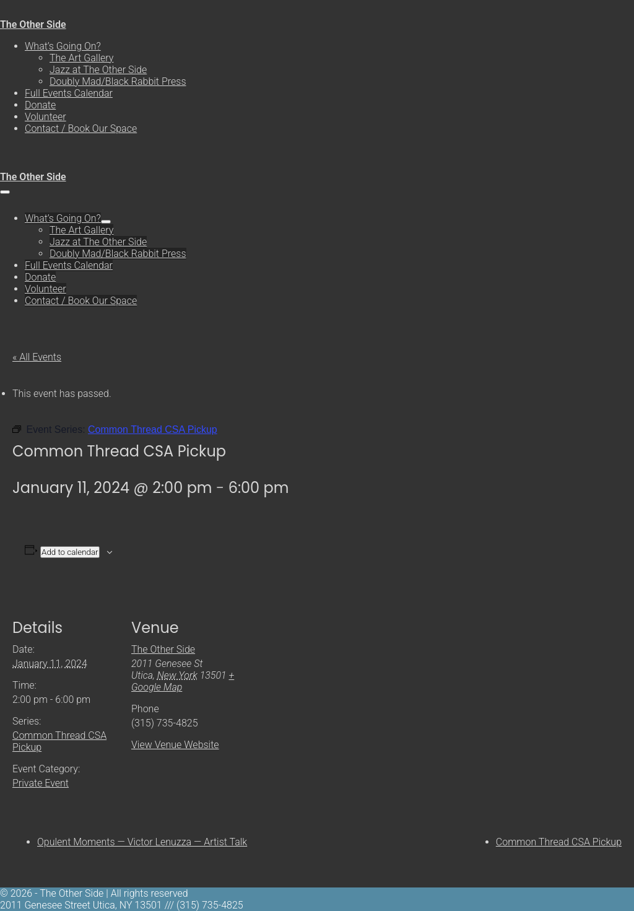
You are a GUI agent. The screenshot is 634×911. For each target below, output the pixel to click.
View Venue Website (175, 745)
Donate (40, 105)
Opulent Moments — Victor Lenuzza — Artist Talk (142, 842)
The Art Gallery (81, 58)
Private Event (40, 783)
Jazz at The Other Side (98, 70)
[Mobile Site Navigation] (5, 192)
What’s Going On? (63, 46)
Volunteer (45, 117)
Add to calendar (69, 552)
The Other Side (33, 24)
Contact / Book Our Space (81, 128)
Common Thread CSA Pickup (559, 842)
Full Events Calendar (69, 93)
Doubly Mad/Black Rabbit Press (118, 81)
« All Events (36, 357)
